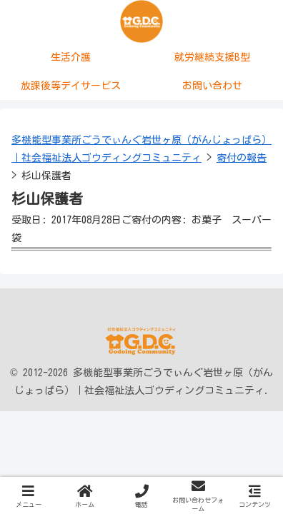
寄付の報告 (242, 158)
